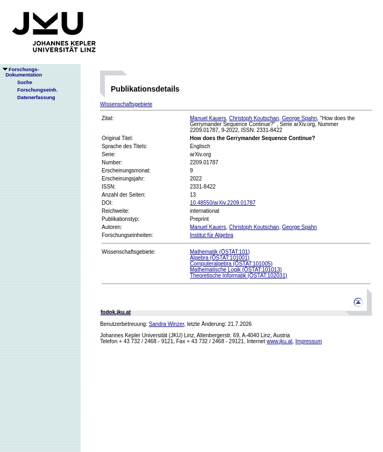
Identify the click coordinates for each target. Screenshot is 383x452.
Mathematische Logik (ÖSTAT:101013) (236, 270)
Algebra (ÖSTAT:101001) (220, 258)
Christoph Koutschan (254, 118)
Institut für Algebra (211, 235)
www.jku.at (280, 341)
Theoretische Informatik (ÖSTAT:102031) (238, 276)
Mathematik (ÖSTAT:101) (220, 252)
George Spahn (299, 118)
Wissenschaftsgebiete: (128, 252)
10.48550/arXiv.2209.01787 (223, 203)
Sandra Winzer (167, 324)
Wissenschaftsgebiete (126, 104)
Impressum (308, 341)
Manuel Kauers (208, 118)
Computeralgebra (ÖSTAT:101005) (231, 264)
